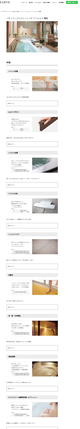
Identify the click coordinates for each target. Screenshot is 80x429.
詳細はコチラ (11, 103)
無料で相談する (72, 2)
